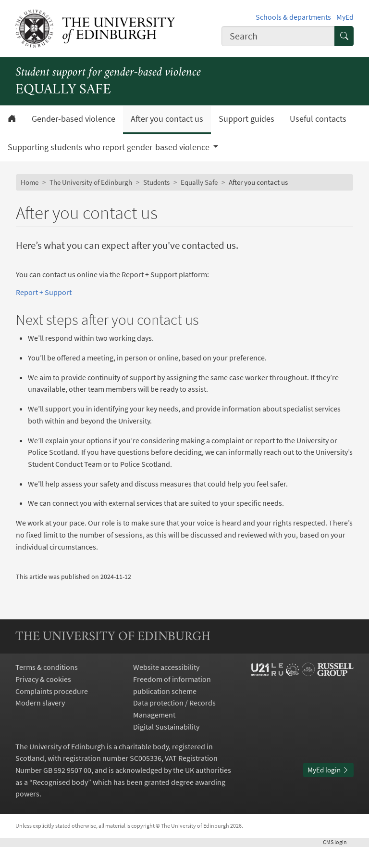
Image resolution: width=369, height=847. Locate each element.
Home (29, 182)
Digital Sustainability (166, 727)
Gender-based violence (73, 119)
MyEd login (328, 769)
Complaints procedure (51, 691)
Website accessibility (166, 667)
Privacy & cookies (43, 679)
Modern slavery (40, 702)
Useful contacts (318, 119)
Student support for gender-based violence (108, 72)
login (338, 842)
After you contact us (167, 119)
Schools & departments (293, 17)
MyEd (345, 17)
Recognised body (60, 782)
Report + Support (44, 292)
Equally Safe (199, 182)
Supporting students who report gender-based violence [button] (109, 147)
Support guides (246, 119)
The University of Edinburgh (90, 182)
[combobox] (278, 36)
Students (156, 182)
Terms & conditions (46, 667)
